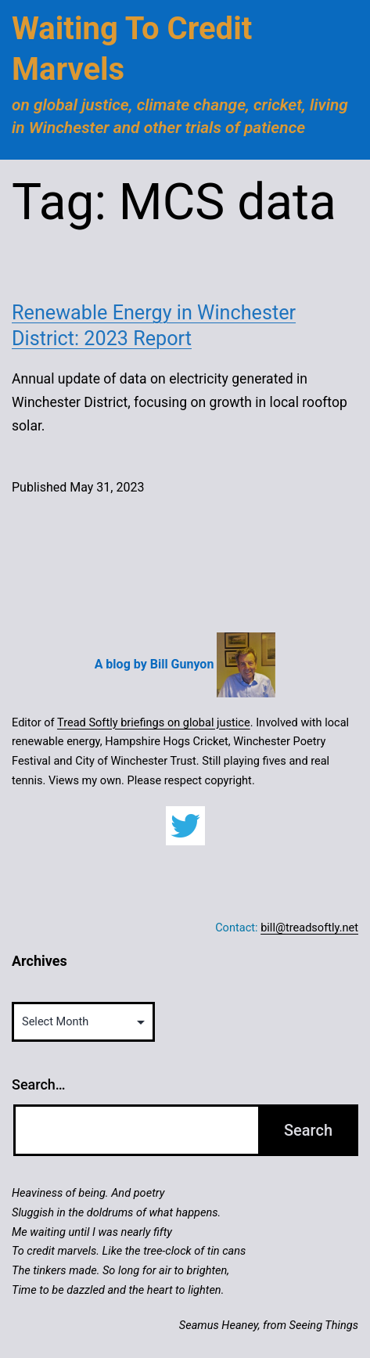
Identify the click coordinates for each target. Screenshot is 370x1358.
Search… (39, 1084)
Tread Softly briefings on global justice (153, 722)
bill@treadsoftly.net (309, 927)
